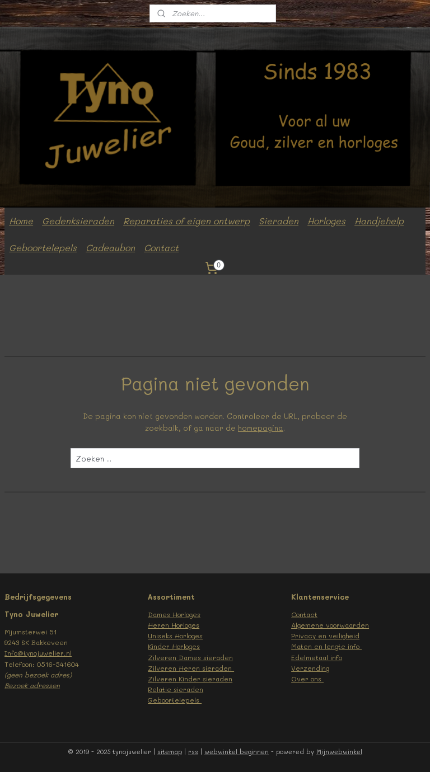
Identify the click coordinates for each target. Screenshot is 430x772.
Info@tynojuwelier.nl (38, 652)
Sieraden (278, 221)
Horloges (326, 221)
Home (21, 221)
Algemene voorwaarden (330, 624)
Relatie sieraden (175, 689)
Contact (161, 247)
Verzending (310, 667)
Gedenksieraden (78, 221)
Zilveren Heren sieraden (191, 667)
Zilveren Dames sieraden (190, 657)
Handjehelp (379, 221)
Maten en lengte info (326, 646)
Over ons (307, 678)
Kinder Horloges (174, 646)
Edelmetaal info (316, 657)
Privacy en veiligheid (325, 635)
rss (193, 751)
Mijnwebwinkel (339, 751)
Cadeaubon (110, 247)
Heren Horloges (173, 624)
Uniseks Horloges (175, 635)
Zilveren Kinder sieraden (190, 678)
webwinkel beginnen (236, 751)
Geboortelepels (43, 247)
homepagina (260, 427)
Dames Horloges (174, 614)
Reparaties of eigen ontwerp (186, 221)
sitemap (169, 751)
